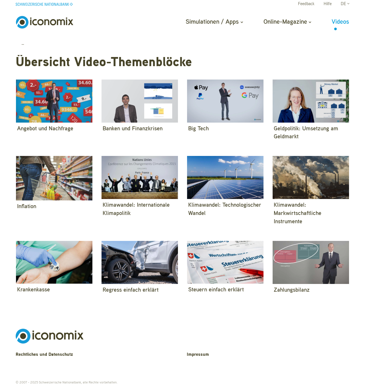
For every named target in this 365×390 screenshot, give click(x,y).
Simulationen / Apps (214, 22)
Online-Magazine (287, 22)
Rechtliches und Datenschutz (44, 354)
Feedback (306, 4)
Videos (340, 22)
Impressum (198, 354)
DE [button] (345, 4)
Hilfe (328, 4)
